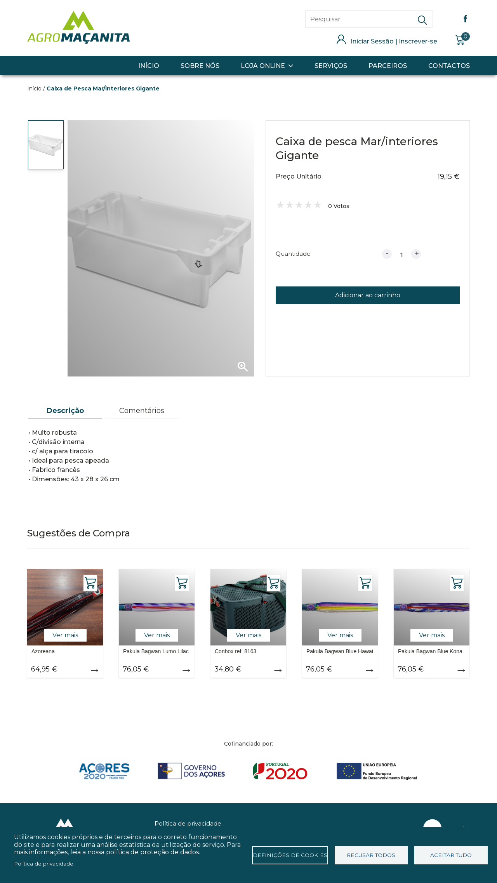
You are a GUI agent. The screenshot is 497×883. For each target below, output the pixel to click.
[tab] (65, 410)
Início (148, 65)
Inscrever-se (418, 41)
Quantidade (293, 253)
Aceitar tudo (451, 855)
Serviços (331, 65)
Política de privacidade (188, 823)
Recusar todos (371, 855)
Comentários (141, 410)
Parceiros (387, 65)
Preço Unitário (298, 176)
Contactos (449, 65)
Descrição (65, 410)
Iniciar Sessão (372, 41)
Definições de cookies (290, 855)
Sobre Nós (200, 65)
